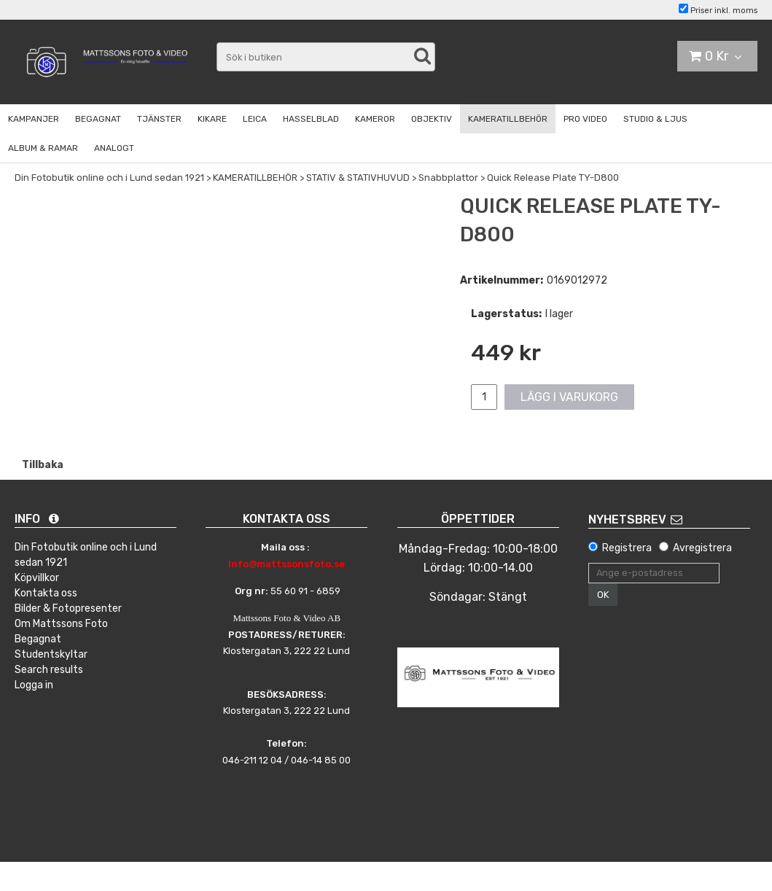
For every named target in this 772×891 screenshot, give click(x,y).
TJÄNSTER (159, 119)
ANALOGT (114, 148)
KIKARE (212, 119)
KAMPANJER (33, 119)
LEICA (255, 119)
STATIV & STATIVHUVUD (358, 177)
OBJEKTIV (431, 119)
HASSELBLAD (311, 119)
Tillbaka (42, 465)
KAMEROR (375, 119)
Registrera (627, 548)
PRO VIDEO (585, 119)
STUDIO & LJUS (655, 119)
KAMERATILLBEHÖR (507, 119)
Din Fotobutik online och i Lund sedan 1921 (109, 177)
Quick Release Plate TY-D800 (553, 177)
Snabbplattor (448, 177)
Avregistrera (702, 548)
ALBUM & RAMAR (43, 148)
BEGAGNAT (98, 119)
